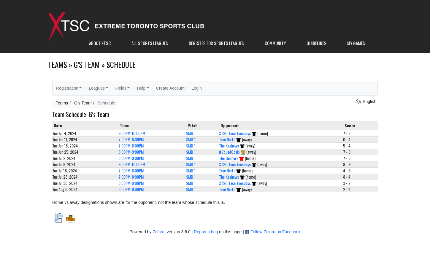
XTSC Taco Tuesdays (235, 133)
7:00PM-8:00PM (131, 139)
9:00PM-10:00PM (131, 133)
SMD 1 (191, 133)
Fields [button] (120, 88)
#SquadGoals (229, 152)
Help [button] (141, 88)
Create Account (170, 88)
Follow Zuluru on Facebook (275, 231)
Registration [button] (67, 88)
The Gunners (228, 158)
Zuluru (158, 231)
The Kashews (229, 145)
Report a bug (206, 231)
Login (197, 88)
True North (227, 139)
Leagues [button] (97, 88)
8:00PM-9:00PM (131, 152)
